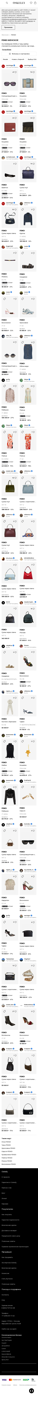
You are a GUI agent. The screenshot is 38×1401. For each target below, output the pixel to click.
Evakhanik (27, 780)
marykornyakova (29, 602)
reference (27, 203)
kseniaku (27, 824)
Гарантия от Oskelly (9, 1182)
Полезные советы (8, 1241)
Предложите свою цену (11, 1236)
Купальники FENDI (9, 1155)
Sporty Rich (5, 1359)
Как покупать (7, 1214)
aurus (8, 602)
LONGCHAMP (6, 1351)
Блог (3, 1193)
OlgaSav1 (27, 959)
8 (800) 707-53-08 (8, 1308)
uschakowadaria (11, 157)
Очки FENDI (6, 1142)
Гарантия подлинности (10, 1220)
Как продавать (7, 1257)
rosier (26, 246)
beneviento (10, 734)
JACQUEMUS (6, 1346)
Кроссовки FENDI (8, 1148)
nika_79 (8, 335)
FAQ (3, 1300)
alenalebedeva (29, 558)
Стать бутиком (7, 1279)
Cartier (4, 1348)
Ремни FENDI (7, 1161)
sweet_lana (9, 471)
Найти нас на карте (9, 1329)
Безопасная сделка (9, 1225)
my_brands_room (29, 870)
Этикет (4, 1198)
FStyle (26, 379)
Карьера (5, 1204)
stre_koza (9, 558)
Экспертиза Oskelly (9, 1263)
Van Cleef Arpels (7, 1340)
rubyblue (9, 645)
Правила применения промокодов (15, 1247)
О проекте (6, 1177)
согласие (29, 21)
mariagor (27, 915)
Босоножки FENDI (9, 1164)
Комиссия (5, 1273)
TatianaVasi (10, 959)
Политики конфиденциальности (14, 19)
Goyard (4, 1343)
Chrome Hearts (6, 1337)
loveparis (9, 1048)
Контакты (5, 1295)
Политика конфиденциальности (27, 1385)
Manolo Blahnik (6, 1354)
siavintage (9, 65)
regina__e (9, 691)
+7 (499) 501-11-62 (8, 1316)
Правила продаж (6, 1385)
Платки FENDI (7, 1158)
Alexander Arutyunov (8, 1357)
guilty (8, 379)
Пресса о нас (7, 1188)
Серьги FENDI (7, 1151)
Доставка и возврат (9, 1231)
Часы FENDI (6, 1145)
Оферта (15, 1385)
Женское (5, 35)
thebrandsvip (28, 1004)
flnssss (26, 645)
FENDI (4, 93)
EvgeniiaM (9, 246)
